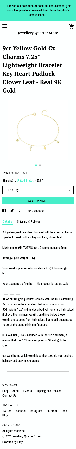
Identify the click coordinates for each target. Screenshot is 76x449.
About (16, 391)
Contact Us (9, 395)
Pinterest (52, 411)
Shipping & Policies (28, 221)
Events (28, 391)
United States (25, 180)
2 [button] (40, 165)
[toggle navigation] (4, 26)
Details (7, 221)
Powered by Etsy (12, 442)
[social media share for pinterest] (21, 210)
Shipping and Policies (48, 391)
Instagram (36, 411)
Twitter (7, 411)
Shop (5, 391)
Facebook (21, 411)
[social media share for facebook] (4, 210)
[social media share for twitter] (12, 210)
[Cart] (71, 27)
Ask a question (35, 210)
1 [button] (36, 165)
